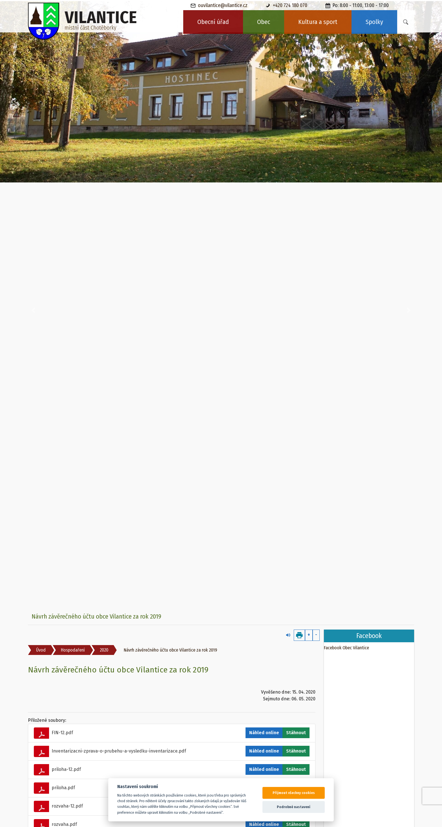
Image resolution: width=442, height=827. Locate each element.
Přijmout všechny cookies (294, 793)
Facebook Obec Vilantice (346, 647)
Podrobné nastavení (293, 807)
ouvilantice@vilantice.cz (219, 5)
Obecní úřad (213, 22)
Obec (263, 22)
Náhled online (264, 732)
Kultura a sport (317, 22)
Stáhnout (296, 732)
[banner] (82, 21)
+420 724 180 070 (286, 5)
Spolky (374, 22)
